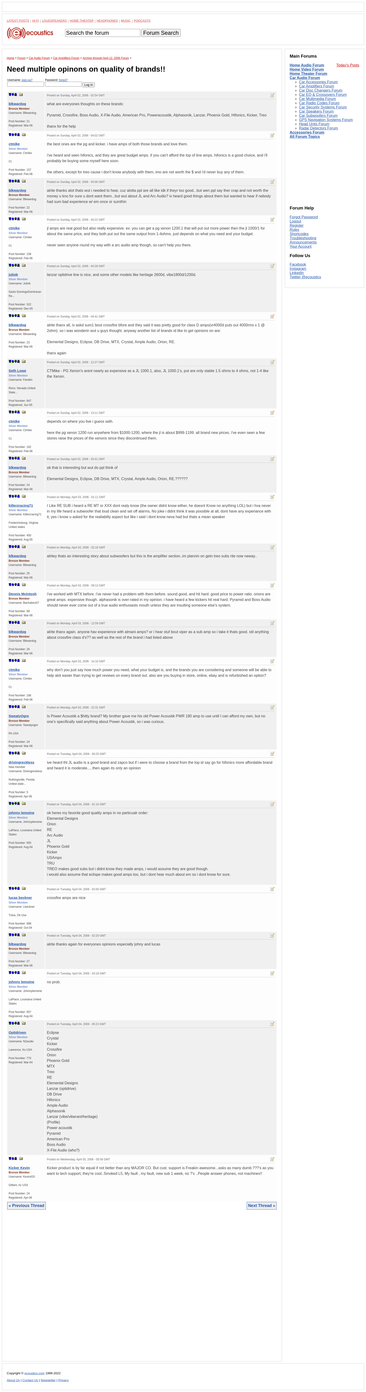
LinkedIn (297, 273)
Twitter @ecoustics (305, 277)
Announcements (303, 242)
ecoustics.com (35, 1373)
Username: (25, 82)
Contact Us (30, 1380)
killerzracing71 (21, 505)
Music (126, 20)
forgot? (63, 80)
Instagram (298, 269)
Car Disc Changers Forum (320, 90)
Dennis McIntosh (23, 594)
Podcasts (142, 20)
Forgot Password (304, 217)
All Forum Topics (305, 137)
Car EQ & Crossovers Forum (323, 95)
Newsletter (48, 1380)
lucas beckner (20, 898)
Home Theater (82, 20)
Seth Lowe (17, 371)
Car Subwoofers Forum (318, 116)
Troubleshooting (303, 238)
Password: (63, 82)
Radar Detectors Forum (318, 128)
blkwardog (17, 104)
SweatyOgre (19, 716)
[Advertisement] (142, 1289)
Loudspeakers (54, 20)
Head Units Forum (314, 124)
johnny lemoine (21, 813)
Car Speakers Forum (316, 111)
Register (297, 225)
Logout (295, 221)
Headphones (107, 20)
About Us (13, 1380)
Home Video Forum (307, 69)
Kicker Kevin (19, 1168)
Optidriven (17, 1032)
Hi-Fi (35, 20)
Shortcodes (299, 234)
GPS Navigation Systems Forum (326, 120)
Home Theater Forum (308, 74)
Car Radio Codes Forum (319, 103)
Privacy (63, 1380)
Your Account (301, 246)
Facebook (298, 264)
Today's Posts (347, 65)
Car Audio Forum (305, 78)
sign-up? (27, 80)
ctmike (14, 144)
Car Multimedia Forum (317, 99)
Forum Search (161, 33)
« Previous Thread (26, 1205)
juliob (13, 274)
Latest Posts (18, 20)
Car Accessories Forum (318, 82)
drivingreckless (21, 762)
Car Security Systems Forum (323, 107)
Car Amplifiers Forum (316, 86)
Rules (294, 230)
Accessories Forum (307, 132)
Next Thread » (261, 1205)
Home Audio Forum (307, 65)
